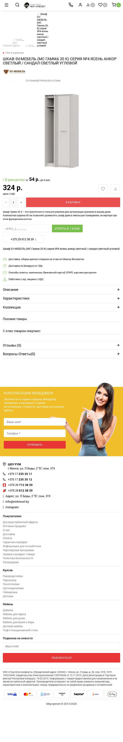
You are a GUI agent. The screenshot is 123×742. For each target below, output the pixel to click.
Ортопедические (13, 588)
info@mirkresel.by (17, 501)
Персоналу (9, 580)
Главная (7, 45)
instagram (12, 507)
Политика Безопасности (18, 558)
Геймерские (10, 592)
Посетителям (11, 584)
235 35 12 (20, 479)
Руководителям (13, 576)
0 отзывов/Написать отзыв (43, 80)
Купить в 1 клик (67, 228)
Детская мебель (13, 626)
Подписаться (61, 657)
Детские (8, 596)
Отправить (34, 444)
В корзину (73, 202)
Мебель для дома (14, 618)
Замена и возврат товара (19, 554)
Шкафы (32, 45)
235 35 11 (20, 474)
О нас (6, 530)
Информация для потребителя (22, 546)
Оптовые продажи (14, 526)
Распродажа (11, 562)
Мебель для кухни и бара (18, 622)
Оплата (7, 538)
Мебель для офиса (14, 614)
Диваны (8, 610)
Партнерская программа (18, 550)
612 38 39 (20, 490)
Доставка (9, 534)
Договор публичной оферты (20, 522)
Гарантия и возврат (15, 542)
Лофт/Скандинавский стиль (20, 630)
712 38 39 (20, 485)
